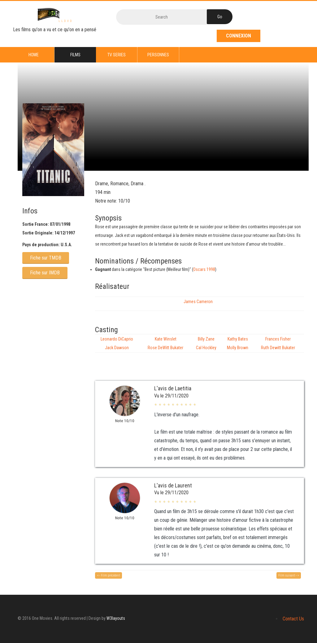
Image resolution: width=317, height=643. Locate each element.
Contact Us (293, 619)
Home (33, 54)
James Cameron (198, 301)
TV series (116, 54)
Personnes (158, 54)
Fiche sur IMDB (45, 273)
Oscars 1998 (204, 269)
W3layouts (115, 618)
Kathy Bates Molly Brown (237, 343)
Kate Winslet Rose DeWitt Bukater (165, 343)
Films (75, 54)
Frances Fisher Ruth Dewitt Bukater (278, 343)
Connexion (238, 36)
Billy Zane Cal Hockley (206, 343)
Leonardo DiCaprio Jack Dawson (117, 343)
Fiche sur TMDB (45, 258)
